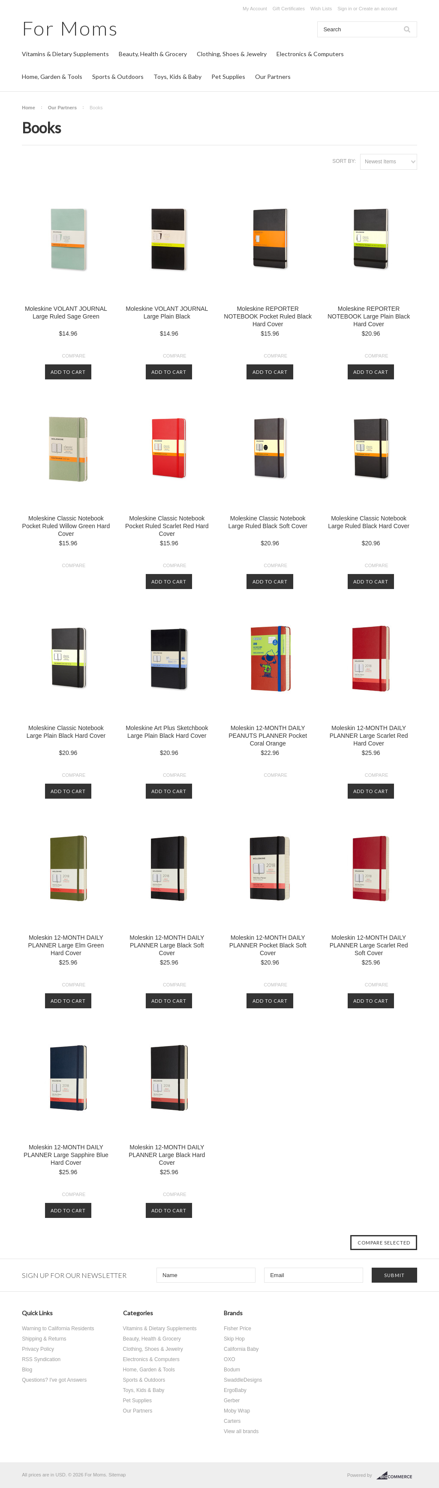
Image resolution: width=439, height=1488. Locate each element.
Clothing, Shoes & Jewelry (232, 53)
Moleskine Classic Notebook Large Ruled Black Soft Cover (267, 522)
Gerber (232, 1401)
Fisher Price (237, 1329)
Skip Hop (234, 1339)
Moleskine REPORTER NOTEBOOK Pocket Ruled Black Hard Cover (268, 316)
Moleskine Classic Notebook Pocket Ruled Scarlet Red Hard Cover (167, 526)
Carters (232, 1421)
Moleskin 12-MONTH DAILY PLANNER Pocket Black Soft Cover (268, 945)
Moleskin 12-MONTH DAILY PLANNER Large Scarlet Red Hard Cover (369, 735)
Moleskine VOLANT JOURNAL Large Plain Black (167, 312)
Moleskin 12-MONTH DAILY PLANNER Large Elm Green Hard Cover (66, 945)
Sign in (344, 8)
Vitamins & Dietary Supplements (65, 53)
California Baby (241, 1349)
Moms (70, 28)
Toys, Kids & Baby (177, 76)
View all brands (241, 1431)
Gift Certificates (289, 8)
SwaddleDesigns (243, 1380)
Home (28, 107)
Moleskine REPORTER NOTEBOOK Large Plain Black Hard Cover (369, 316)
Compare (74, 355)
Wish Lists (321, 8)
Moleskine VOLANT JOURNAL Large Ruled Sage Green (66, 312)
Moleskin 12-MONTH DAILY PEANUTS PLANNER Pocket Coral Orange (268, 735)
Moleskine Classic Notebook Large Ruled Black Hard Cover (368, 522)
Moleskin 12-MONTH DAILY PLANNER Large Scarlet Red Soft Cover (369, 945)
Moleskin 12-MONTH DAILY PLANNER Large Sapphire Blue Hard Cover (66, 1155)
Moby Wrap (237, 1411)
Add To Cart (68, 372)
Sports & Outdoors (118, 76)
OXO (229, 1359)
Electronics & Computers (310, 53)
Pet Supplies (228, 76)
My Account (255, 8)
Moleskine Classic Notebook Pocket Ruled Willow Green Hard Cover (66, 526)
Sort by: (344, 161)
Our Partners (273, 76)
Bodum (232, 1370)
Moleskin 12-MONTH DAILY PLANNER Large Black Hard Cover (167, 1155)
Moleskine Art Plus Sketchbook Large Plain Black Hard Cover (167, 731)
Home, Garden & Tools (52, 76)
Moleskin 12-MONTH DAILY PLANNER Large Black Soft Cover (166, 945)
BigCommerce (396, 1475)
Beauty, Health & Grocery (153, 53)
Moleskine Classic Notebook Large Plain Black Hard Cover (66, 731)
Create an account (378, 8)
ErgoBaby (235, 1390)
